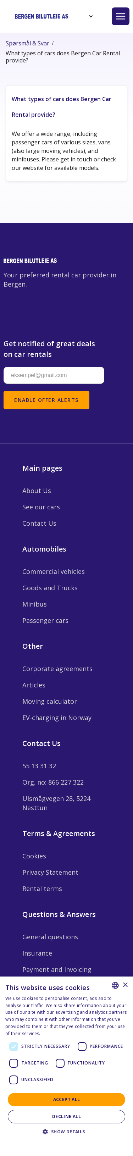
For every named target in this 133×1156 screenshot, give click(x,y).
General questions (50, 937)
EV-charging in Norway (57, 717)
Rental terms (42, 888)
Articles (33, 685)
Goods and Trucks (50, 587)
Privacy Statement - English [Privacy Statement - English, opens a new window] (62, 1142)
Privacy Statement (50, 872)
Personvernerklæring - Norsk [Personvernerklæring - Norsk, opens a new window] (71, 1033)
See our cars (41, 507)
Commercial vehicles (53, 571)
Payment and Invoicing (57, 969)
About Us (36, 490)
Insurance (37, 953)
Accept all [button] (66, 1099)
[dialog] (66, 1066)
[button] (89, 16)
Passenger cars (45, 620)
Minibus (34, 604)
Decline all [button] (66, 1116)
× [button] (125, 985)
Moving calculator (49, 701)
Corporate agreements (57, 668)
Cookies (34, 856)
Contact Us (39, 523)
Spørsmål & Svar (27, 43)
